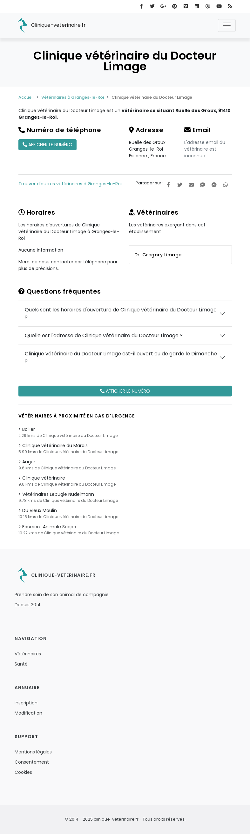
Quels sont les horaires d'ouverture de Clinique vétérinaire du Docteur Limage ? (121, 313)
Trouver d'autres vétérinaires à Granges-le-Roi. (70, 184)
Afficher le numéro (47, 144)
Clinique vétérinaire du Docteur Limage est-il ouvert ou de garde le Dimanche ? (121, 357)
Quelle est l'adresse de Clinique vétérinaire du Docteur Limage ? (104, 335)
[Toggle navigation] (227, 25)
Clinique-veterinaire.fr (50, 25)
